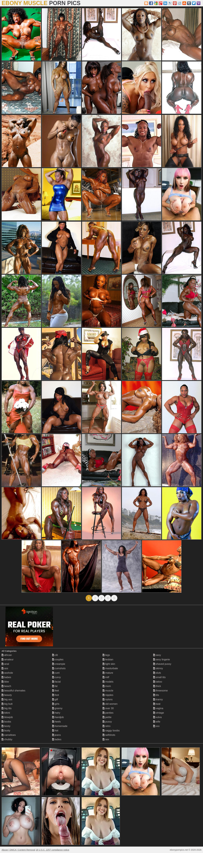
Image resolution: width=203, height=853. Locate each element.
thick (157, 686)
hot (55, 730)
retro (106, 726)
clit (55, 655)
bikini (6, 712)
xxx (156, 726)
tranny (158, 699)
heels (56, 721)
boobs (6, 721)
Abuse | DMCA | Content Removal (18, 850)
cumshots (59, 668)
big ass (7, 699)
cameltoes (9, 735)
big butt (7, 704)
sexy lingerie (161, 659)
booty (6, 726)
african (7, 655)
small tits (159, 677)
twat (156, 704)
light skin (109, 664)
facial (56, 681)
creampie (58, 664)
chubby (7, 739)
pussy (107, 721)
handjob (58, 717)
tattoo (157, 681)
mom (107, 686)
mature (108, 672)
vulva (157, 717)
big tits (7, 708)
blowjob (7, 717)
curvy (56, 677)
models (108, 681)
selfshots (109, 735)
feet (55, 690)
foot (55, 695)
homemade (60, 726)
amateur (7, 659)
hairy (56, 712)
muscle (108, 690)
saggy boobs (111, 730)
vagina (158, 708)
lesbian (108, 659)
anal (5, 664)
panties (108, 712)
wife (156, 721)
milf (106, 677)
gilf (55, 699)
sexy (157, 655)
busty (6, 730)
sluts (157, 672)
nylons (108, 699)
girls (55, 704)
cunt (56, 672)
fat (55, 686)
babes (6, 677)
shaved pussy (162, 664)
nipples (108, 695)
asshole (7, 672)
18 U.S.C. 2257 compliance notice (52, 850)
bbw (5, 681)
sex (106, 739)
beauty (7, 695)
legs (106, 655)
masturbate (110, 668)
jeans (56, 735)
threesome (160, 690)
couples (58, 659)
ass (5, 668)
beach (6, 686)
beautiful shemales (13, 690)
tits (156, 695)
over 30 (108, 708)
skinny (158, 668)
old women (110, 704)
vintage (158, 712)
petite (107, 717)
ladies (56, 739)
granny (57, 708)
